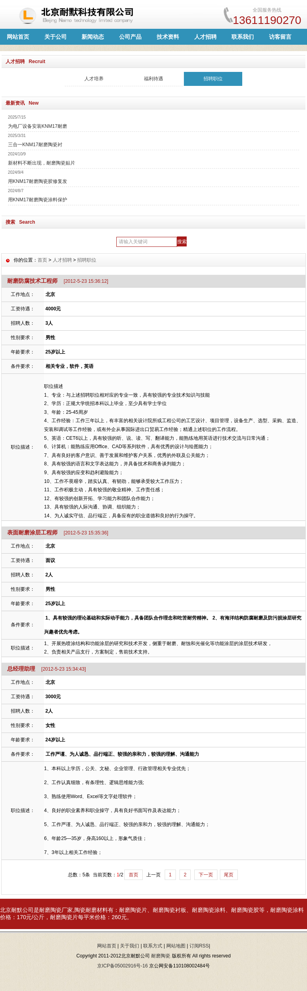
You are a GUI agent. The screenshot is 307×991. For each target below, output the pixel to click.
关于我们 (129, 946)
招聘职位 (213, 78)
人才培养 (94, 78)
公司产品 (130, 37)
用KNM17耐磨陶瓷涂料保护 (37, 200)
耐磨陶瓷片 (133, 910)
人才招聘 (205, 37)
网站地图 (175, 946)
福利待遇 (153, 78)
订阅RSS (199, 946)
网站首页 (18, 37)
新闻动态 (93, 37)
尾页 (228, 875)
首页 (42, 260)
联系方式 (152, 946)
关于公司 (55, 37)
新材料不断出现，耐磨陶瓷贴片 (41, 163)
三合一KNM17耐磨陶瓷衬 (35, 144)
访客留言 (280, 37)
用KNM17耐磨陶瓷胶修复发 (37, 181)
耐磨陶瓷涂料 (208, 910)
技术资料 (168, 37)
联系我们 (242, 37)
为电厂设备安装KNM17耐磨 (37, 126)
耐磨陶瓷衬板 (169, 910)
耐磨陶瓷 (50, 910)
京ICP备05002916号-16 (122, 966)
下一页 (206, 875)
